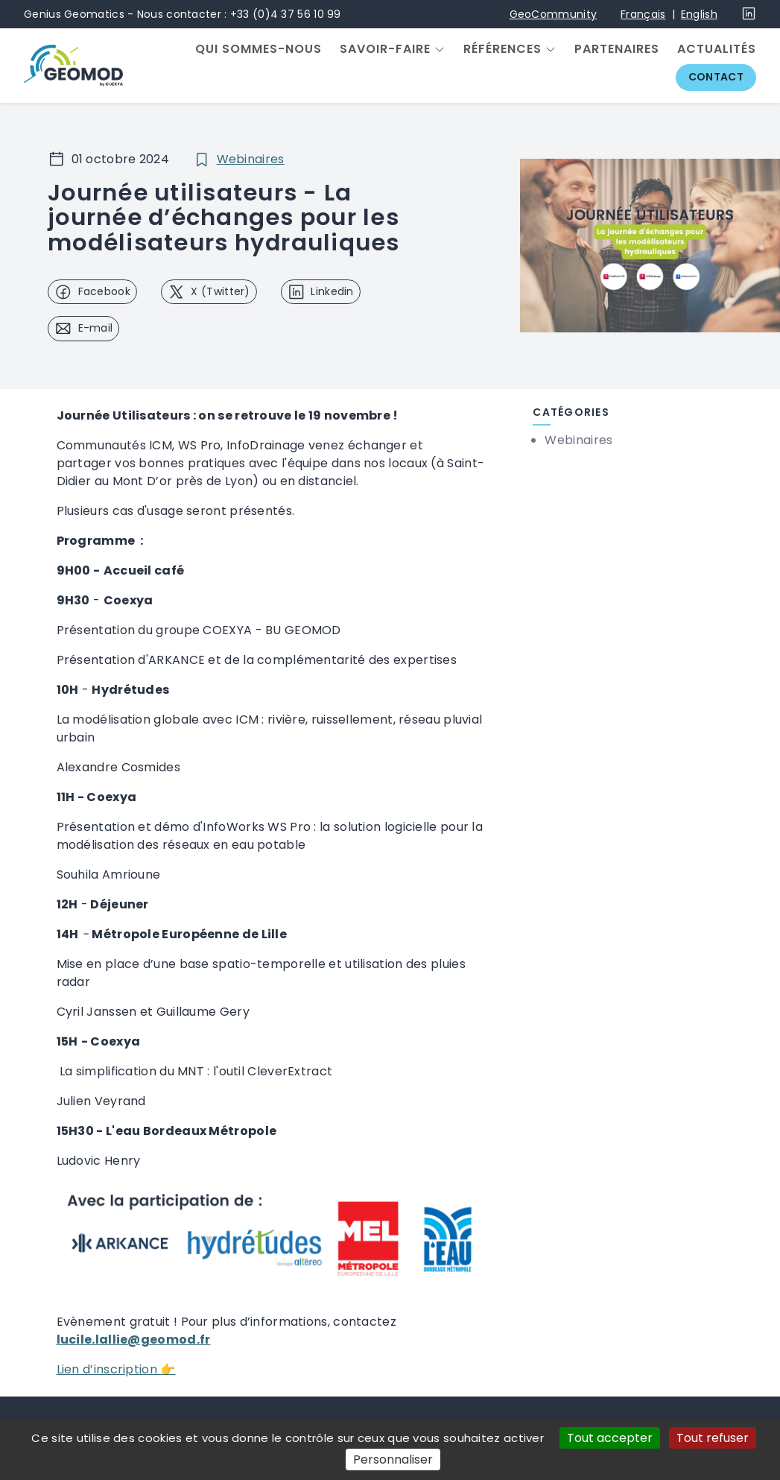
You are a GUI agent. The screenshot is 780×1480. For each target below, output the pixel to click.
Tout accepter (610, 1437)
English (699, 14)
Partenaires (616, 49)
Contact (715, 76)
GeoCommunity (553, 14)
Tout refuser (712, 1437)
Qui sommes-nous (258, 49)
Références (502, 49)
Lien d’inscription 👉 (116, 1369)
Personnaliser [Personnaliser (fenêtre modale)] (393, 1459)
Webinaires (251, 159)
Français (643, 14)
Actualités (716, 49)
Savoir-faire (385, 49)
